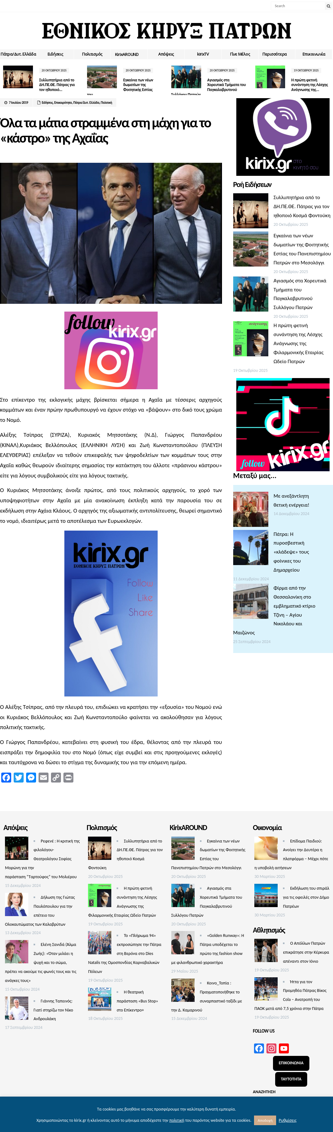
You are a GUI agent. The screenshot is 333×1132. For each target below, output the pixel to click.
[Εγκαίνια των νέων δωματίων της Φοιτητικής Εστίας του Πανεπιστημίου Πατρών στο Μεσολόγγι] (250, 250)
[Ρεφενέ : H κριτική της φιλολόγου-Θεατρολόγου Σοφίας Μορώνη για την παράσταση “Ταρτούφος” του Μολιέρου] (16, 850)
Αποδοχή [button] (265, 1120)
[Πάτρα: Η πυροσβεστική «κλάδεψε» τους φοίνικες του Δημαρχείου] (250, 549)
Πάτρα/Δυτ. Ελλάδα (18, 54)
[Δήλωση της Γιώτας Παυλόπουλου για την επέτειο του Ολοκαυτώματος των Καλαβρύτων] (16, 906)
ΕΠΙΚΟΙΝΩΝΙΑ (291, 1063)
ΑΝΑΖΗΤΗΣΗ (264, 1091)
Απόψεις (166, 54)
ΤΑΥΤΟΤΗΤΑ (291, 1079)
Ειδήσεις (55, 54)
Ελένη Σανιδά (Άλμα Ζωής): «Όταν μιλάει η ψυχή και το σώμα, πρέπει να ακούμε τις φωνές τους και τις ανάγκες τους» (40, 962)
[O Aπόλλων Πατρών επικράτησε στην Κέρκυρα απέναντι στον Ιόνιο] (266, 952)
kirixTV (203, 54)
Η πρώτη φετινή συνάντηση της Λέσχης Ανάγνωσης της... (308, 85)
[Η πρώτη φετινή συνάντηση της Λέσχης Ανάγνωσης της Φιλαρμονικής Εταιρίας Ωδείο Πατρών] (250, 340)
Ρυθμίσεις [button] (288, 1120)
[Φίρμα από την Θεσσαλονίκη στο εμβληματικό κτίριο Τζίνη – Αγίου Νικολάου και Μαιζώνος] (250, 603)
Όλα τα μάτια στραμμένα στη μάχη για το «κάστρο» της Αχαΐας (105, 130)
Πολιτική (106, 103)
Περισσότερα (274, 54)
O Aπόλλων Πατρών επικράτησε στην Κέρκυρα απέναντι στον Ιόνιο (306, 952)
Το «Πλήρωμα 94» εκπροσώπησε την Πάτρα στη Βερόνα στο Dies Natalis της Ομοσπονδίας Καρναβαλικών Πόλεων (124, 953)
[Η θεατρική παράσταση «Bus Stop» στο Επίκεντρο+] (99, 1001)
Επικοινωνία (314, 54)
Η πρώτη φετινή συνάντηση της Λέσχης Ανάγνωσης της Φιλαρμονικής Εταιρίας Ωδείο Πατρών (299, 343)
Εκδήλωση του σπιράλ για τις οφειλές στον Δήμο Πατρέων (306, 897)
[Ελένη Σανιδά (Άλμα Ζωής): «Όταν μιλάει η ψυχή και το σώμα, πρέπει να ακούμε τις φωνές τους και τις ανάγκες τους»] (16, 953)
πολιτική (176, 1120)
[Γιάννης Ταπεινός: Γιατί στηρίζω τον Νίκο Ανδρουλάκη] (16, 1010)
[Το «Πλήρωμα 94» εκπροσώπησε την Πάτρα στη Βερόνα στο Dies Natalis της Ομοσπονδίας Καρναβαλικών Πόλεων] (99, 944)
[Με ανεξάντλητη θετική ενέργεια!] (250, 511)
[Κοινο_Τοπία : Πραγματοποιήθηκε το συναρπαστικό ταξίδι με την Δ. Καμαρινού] (183, 992)
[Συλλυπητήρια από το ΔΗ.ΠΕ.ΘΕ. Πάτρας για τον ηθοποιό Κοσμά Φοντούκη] (250, 212)
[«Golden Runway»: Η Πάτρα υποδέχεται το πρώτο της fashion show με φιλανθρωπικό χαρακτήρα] (183, 944)
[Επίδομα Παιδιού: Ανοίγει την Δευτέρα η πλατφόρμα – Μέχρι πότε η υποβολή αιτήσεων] (266, 850)
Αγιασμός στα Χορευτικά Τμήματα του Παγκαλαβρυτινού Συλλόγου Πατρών (206, 87)
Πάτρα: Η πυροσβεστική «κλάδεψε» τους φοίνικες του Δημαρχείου (291, 552)
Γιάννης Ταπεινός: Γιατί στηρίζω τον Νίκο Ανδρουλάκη (53, 1010)
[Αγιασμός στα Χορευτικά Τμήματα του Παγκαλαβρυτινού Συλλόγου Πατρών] (250, 295)
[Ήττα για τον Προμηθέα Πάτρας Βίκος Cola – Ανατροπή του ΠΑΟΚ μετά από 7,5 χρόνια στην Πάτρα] (266, 990)
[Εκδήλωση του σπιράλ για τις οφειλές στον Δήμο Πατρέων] (266, 897)
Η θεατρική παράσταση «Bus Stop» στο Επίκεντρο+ (137, 1001)
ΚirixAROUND (127, 54)
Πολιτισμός (92, 54)
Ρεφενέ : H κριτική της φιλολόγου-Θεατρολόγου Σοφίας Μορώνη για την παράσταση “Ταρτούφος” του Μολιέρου (42, 859)
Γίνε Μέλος (240, 54)
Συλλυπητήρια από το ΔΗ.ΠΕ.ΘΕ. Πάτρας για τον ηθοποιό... (57, 85)
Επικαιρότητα (63, 103)
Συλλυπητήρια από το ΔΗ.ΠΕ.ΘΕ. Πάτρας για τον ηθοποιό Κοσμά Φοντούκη (302, 206)
